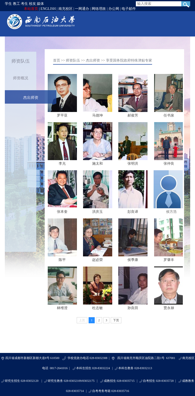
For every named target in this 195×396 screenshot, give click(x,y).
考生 (24, 4)
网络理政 (99, 9)
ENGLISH (48, 9)
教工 (16, 4)
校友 (32, 4)
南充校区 (65, 9)
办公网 (113, 9)
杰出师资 (30, 98)
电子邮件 (129, 9)
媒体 (40, 4)
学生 (8, 4)
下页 (116, 320)
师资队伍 (73, 60)
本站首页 (31, 9)
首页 (56, 60)
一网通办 (82, 9)
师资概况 (20, 78)
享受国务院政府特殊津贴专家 (129, 60)
